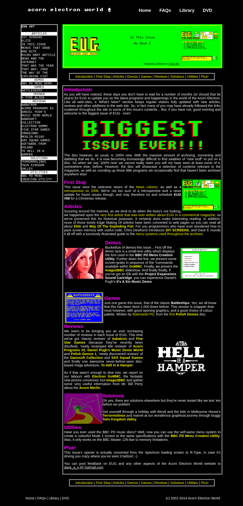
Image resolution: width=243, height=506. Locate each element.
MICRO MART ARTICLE (38, 55)
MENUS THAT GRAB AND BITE (35, 49)
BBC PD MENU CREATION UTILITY (36, 177)
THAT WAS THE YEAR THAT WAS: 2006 (37, 67)
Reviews (160, 76)
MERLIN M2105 (32, 137)
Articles (118, 76)
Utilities (192, 76)
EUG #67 (28, 26)
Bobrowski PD (143, 314)
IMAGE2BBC (29, 133)
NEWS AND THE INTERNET (32, 60)
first (183, 314)
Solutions (177, 76)
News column (147, 187)
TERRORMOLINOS (33, 162)
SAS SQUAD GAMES (35, 140)
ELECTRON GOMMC (34, 126)
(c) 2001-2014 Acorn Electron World (193, 498)
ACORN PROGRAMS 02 (37, 108)
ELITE (26, 41)
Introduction (84, 76)
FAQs (165, 10)
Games (146, 76)
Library (186, 10)
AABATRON (29, 105)
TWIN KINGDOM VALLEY (32, 167)
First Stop (103, 76)
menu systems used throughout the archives (169, 234)
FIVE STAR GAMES (35, 130)
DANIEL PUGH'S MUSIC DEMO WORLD (36, 113)
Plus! (205, 76)
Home (145, 10)
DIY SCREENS (31, 37)
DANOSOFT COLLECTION (30, 120)
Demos (132, 76)
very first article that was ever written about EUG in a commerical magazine (157, 215)
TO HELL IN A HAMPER (32, 152)
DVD (207, 10)
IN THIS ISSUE (33, 44)
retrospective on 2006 (81, 191)
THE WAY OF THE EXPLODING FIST (34, 74)
